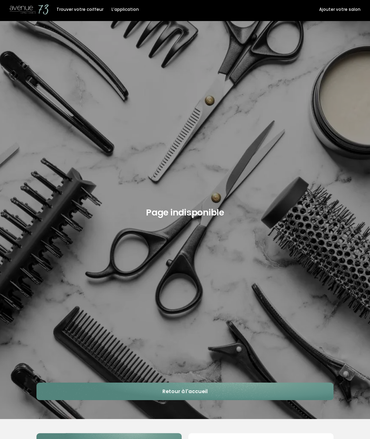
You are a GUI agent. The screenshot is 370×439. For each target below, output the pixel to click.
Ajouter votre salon (340, 9)
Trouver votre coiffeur (79, 9)
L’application (125, 9)
